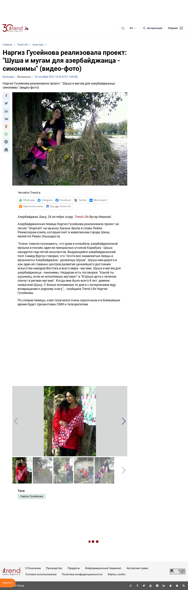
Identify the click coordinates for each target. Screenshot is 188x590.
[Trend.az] (16, 28)
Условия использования (41, 574)
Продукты (74, 568)
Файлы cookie (116, 574)
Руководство (54, 568)
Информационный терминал (103, 568)
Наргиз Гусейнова (31, 496)
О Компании (33, 568)
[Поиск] (122, 28)
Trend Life (82, 217)
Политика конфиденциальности (82, 574)
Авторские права (137, 568)
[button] (6, 95)
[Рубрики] (175, 28)
